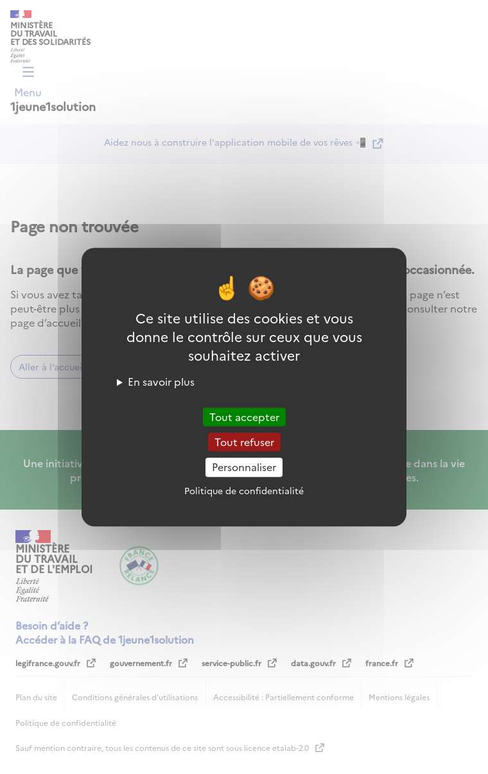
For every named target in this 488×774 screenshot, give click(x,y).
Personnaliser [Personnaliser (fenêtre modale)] (244, 467)
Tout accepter (244, 416)
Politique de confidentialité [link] (244, 490)
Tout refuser (244, 441)
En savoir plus (161, 381)
